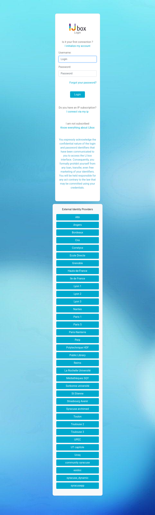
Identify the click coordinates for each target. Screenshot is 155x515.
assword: (65, 67)
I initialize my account (77, 46)
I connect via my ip (77, 111)
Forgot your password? (82, 82)
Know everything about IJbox (77, 127)
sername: (65, 52)
